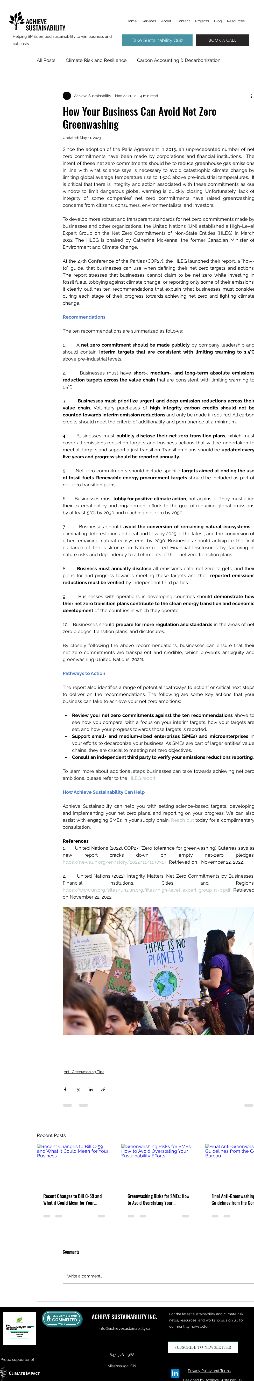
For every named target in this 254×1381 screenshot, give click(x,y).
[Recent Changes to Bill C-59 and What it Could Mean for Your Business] (74, 1165)
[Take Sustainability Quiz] (157, 40)
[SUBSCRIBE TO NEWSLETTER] (203, 1347)
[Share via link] (103, 1089)
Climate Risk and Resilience (96, 60)
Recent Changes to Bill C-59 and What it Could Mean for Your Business (72, 1199)
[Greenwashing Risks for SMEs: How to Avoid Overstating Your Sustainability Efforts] (158, 1165)
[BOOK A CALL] (222, 40)
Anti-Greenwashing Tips (84, 1072)
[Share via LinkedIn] (90, 1089)
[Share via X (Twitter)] (77, 1089)
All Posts (46, 60)
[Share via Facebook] (65, 1089)
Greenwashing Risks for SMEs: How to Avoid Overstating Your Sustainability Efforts (158, 1199)
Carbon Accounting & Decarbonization (179, 60)
